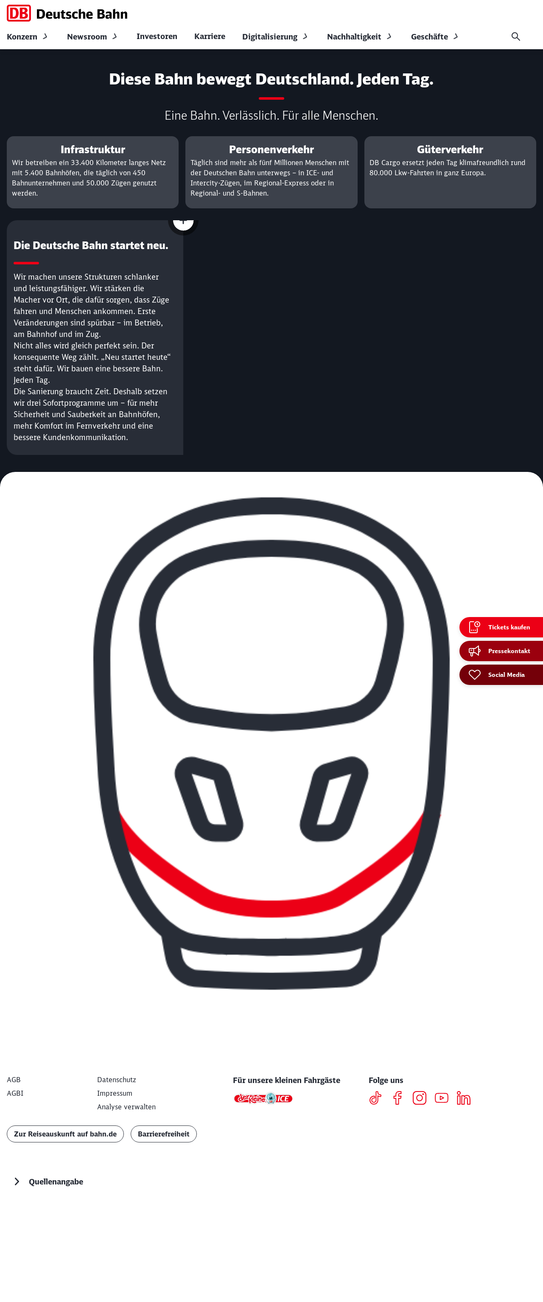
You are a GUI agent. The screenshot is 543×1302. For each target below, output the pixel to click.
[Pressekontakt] (501, 651)
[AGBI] (15, 1190)
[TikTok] (379, 1196)
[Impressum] (114, 1190)
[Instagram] (423, 1196)
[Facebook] (401, 1196)
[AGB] (14, 1176)
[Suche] (516, 36)
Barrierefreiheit (164, 1230)
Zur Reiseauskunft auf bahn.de (65, 1230)
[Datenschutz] (116, 1176)
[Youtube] (445, 1196)
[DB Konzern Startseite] (67, 13)
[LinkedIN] (467, 1196)
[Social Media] (501, 675)
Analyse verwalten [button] (126, 1203)
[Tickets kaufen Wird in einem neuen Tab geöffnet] (501, 627)
